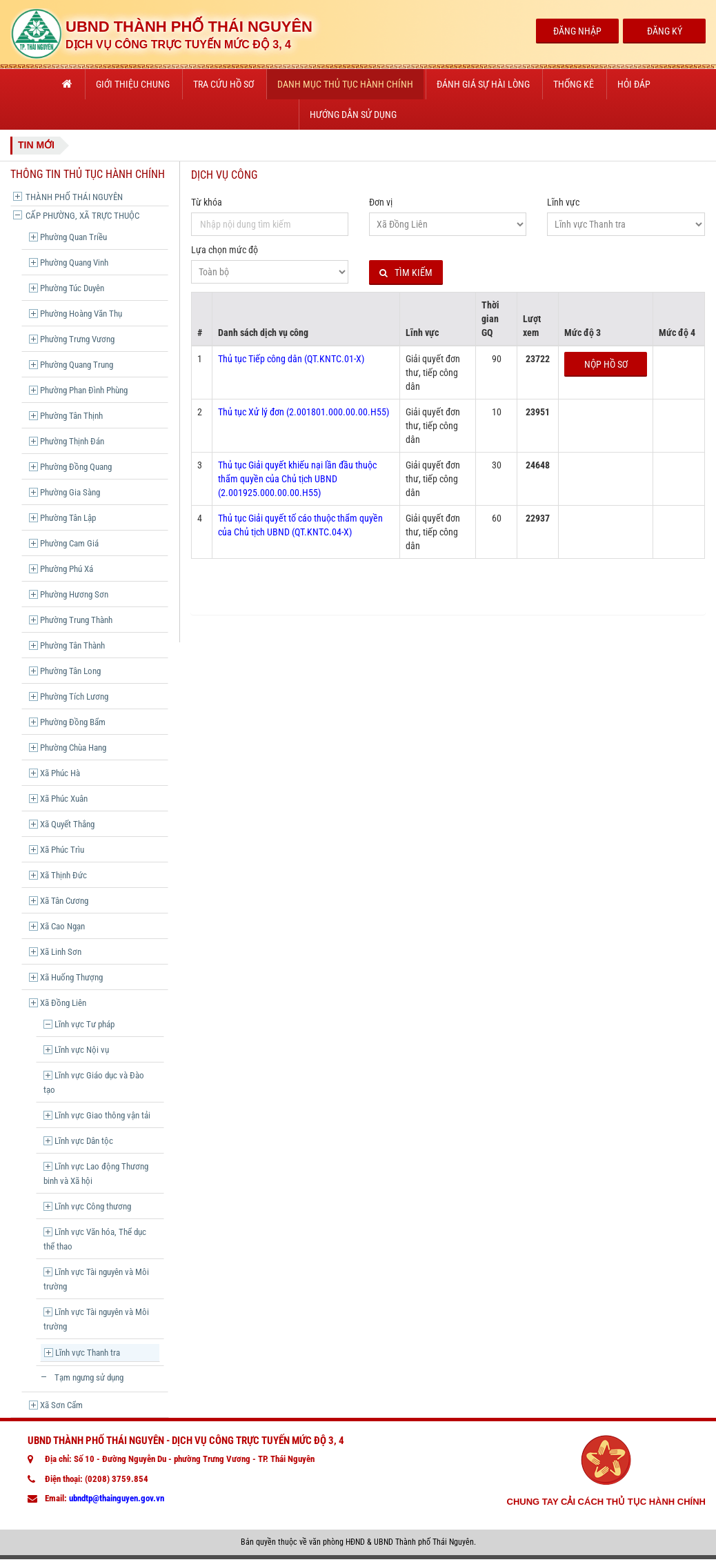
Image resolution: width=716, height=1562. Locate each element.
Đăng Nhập (577, 31)
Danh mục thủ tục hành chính (345, 84)
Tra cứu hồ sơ (223, 84)
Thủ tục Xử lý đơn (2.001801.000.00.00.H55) (303, 411)
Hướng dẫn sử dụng (353, 114)
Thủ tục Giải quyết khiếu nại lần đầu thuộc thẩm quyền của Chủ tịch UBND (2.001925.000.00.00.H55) (297, 478)
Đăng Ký (664, 31)
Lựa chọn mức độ (224, 249)
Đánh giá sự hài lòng (483, 84)
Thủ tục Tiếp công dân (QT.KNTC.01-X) (291, 358)
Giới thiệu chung (133, 84)
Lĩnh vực (563, 202)
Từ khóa (206, 202)
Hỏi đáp (633, 84)
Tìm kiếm (405, 273)
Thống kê (573, 84)
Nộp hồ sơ (606, 364)
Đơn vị (380, 202)
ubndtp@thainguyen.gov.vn (116, 1498)
